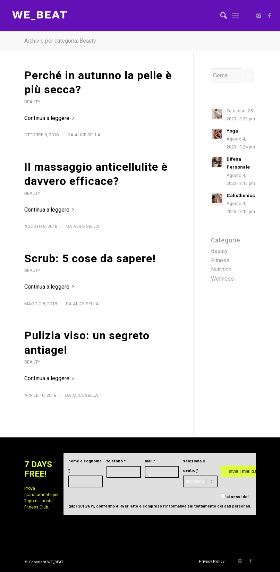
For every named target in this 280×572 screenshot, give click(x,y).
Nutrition (221, 269)
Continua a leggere (50, 118)
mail (150, 461)
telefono (116, 461)
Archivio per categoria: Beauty (60, 40)
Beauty (32, 101)
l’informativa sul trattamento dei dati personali (206, 506)
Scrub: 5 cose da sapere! (90, 258)
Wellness (222, 278)
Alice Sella (88, 134)
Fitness (220, 260)
